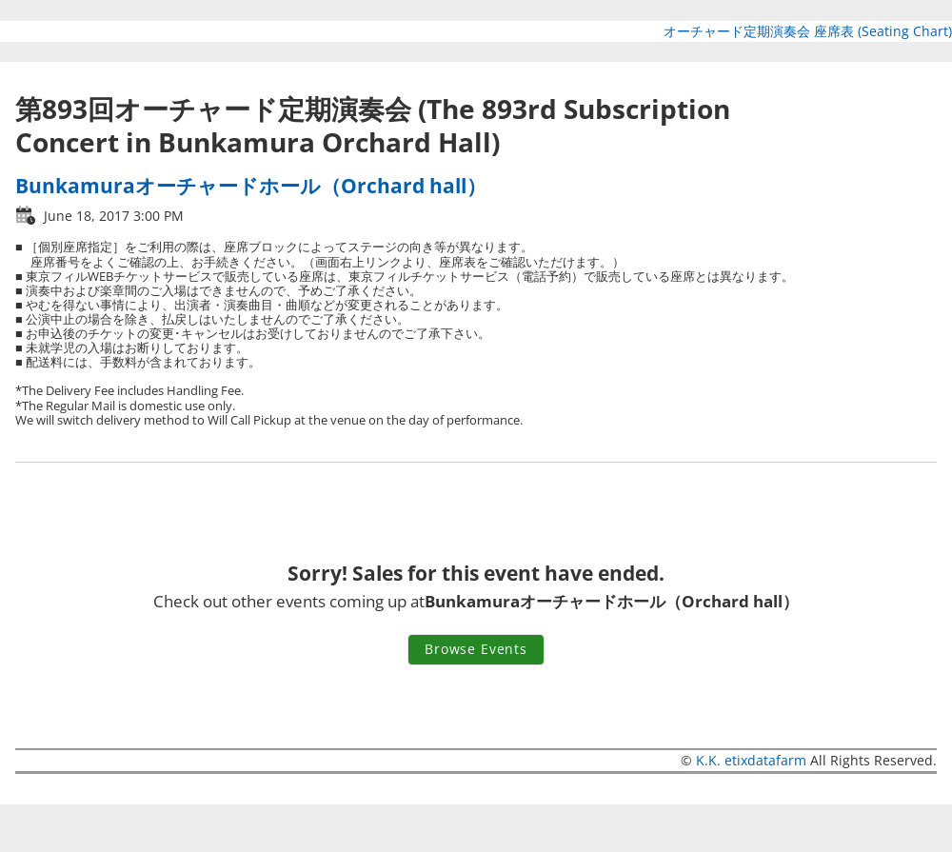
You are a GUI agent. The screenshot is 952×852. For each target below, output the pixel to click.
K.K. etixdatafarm (751, 760)
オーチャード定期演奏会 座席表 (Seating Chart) (808, 31)
